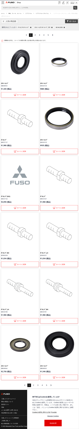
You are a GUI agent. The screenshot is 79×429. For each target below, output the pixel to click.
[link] (74, 2)
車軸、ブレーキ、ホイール (14, 13)
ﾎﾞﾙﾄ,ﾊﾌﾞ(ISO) (5, 196)
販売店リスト (5, 404)
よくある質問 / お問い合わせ (9, 410)
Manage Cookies (53, 416)
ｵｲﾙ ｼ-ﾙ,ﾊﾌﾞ (4, 83)
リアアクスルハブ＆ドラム (42, 13)
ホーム (3, 13)
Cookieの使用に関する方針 (41, 412)
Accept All (53, 423)
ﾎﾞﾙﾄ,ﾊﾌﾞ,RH (5, 253)
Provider (54, 412)
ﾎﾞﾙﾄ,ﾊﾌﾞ (4, 140)
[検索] (37, 8)
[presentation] (75, 8)
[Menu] (3, 2)
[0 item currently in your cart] (67, 2)
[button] (24, 27)
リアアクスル (28, 13)
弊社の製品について (7, 401)
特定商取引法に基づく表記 (9, 413)
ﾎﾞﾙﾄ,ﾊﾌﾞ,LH (44, 253)
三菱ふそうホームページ (8, 399)
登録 (2, 407)
